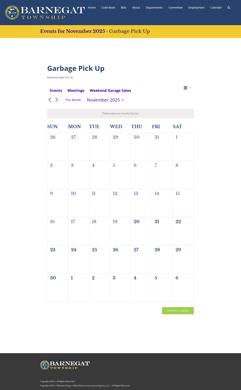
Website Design (64, 385)
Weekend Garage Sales (110, 90)
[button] (229, 7)
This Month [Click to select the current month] (73, 100)
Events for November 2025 (72, 31)
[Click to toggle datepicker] (106, 100)
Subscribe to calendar (178, 310)
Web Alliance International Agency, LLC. (91, 385)
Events (51, 77)
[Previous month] (49, 100)
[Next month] (56, 100)
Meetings (75, 90)
